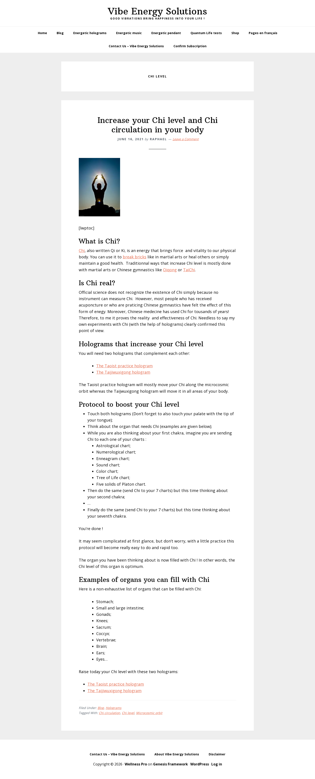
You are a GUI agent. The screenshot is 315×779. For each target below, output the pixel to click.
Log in (216, 764)
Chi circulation (109, 713)
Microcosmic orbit (149, 713)
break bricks (134, 256)
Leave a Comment (186, 139)
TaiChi (189, 269)
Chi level (128, 713)
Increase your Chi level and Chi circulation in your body (158, 125)
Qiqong (170, 269)
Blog (101, 708)
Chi (82, 250)
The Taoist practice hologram (124, 365)
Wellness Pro (136, 764)
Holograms (113, 708)
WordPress (199, 764)
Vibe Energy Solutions (157, 11)
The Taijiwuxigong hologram (123, 372)
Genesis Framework (170, 764)
